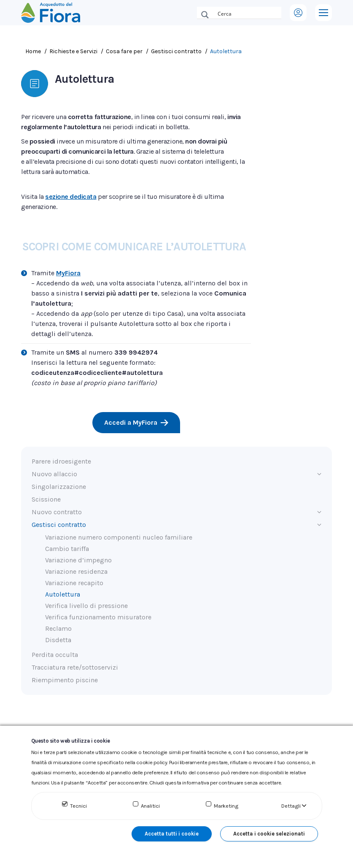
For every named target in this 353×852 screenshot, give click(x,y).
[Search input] (248, 12)
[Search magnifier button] (205, 15)
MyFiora (68, 273)
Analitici (150, 806)
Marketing (226, 806)
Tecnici (78, 806)
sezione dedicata (70, 197)
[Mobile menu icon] (323, 12)
